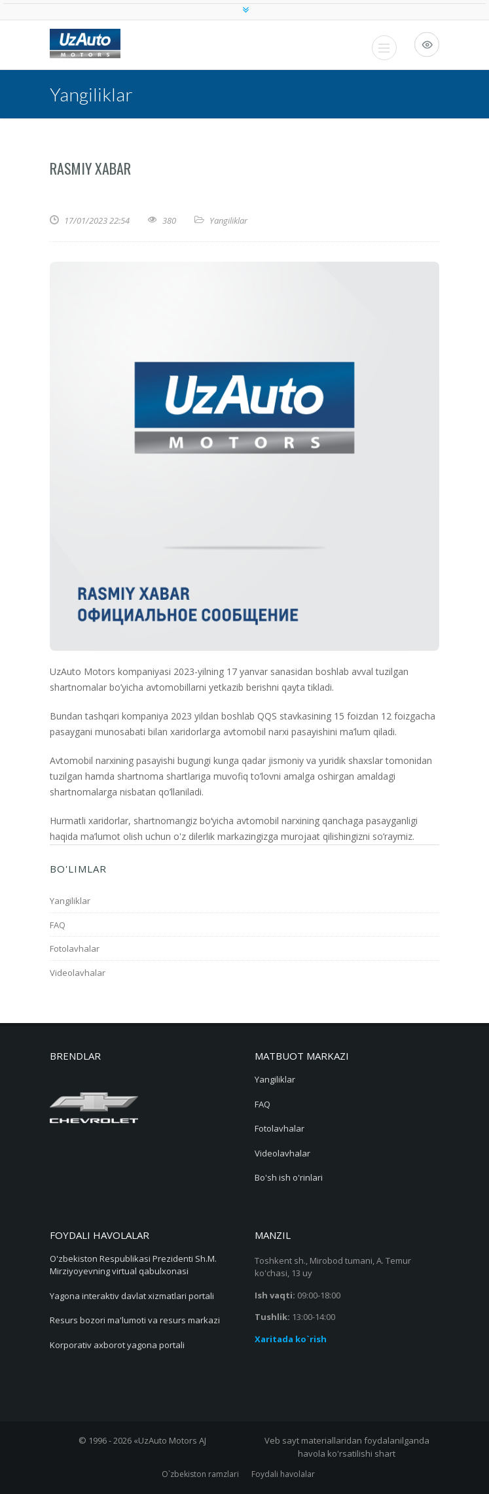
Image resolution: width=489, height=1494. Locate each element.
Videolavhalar (77, 973)
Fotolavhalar (75, 948)
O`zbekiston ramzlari (200, 1474)
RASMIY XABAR (90, 168)
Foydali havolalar (283, 1474)
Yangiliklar (228, 220)
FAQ (57, 925)
